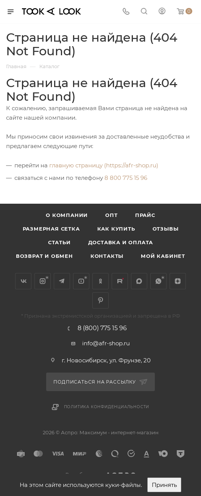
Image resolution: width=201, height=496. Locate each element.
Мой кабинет (163, 256)
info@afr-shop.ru (106, 343)
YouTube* (81, 281)
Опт (111, 215)
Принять (164, 484)
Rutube (120, 281)
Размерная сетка (51, 229)
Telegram (62, 281)
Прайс (145, 215)
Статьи (59, 242)
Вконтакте (23, 281)
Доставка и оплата (120, 242)
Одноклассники (100, 281)
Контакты (106, 256)
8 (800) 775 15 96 (102, 328)
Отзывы (166, 229)
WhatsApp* (158, 281)
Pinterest (100, 300)
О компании (67, 215)
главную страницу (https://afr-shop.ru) (103, 165)
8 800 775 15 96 (125, 177)
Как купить (116, 229)
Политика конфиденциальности (107, 406)
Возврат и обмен (44, 256)
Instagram (42, 281)
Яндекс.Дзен (178, 281)
